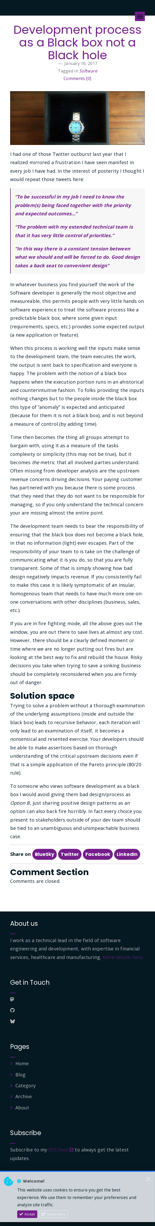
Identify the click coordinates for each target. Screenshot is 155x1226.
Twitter (70, 854)
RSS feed (60, 1150)
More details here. (123, 957)
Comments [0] (77, 78)
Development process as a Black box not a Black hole (78, 42)
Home (22, 1063)
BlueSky (44, 854)
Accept (27, 1214)
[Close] (148, 1179)
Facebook (97, 854)
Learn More (53, 1214)
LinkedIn (127, 854)
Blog (20, 1074)
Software (88, 71)
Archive (23, 1096)
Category (25, 1085)
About (22, 1107)
